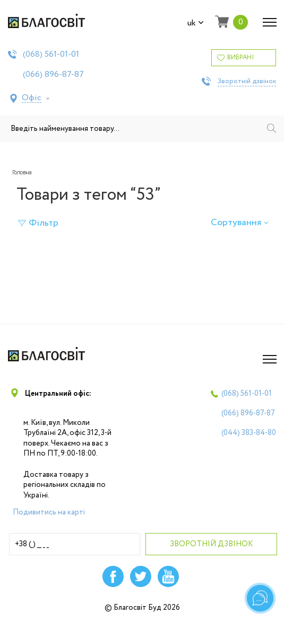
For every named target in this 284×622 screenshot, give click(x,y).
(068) (51, 54)
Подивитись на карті (49, 512)
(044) (248, 433)
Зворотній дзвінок (247, 81)
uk (195, 23)
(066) (53, 75)
